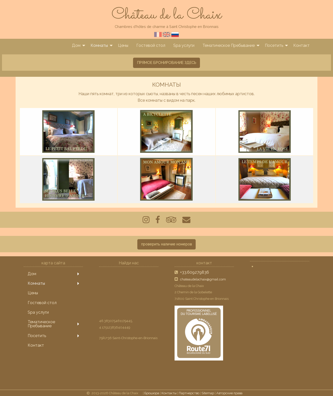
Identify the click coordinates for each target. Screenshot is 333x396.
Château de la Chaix (166, 15)
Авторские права (229, 393)
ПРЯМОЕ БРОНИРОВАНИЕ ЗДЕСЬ (166, 62)
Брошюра (151, 393)
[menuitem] (77, 45)
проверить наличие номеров (166, 244)
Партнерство (189, 393)
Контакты (169, 393)
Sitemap (207, 393)
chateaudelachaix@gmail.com (203, 279)
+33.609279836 (194, 272)
